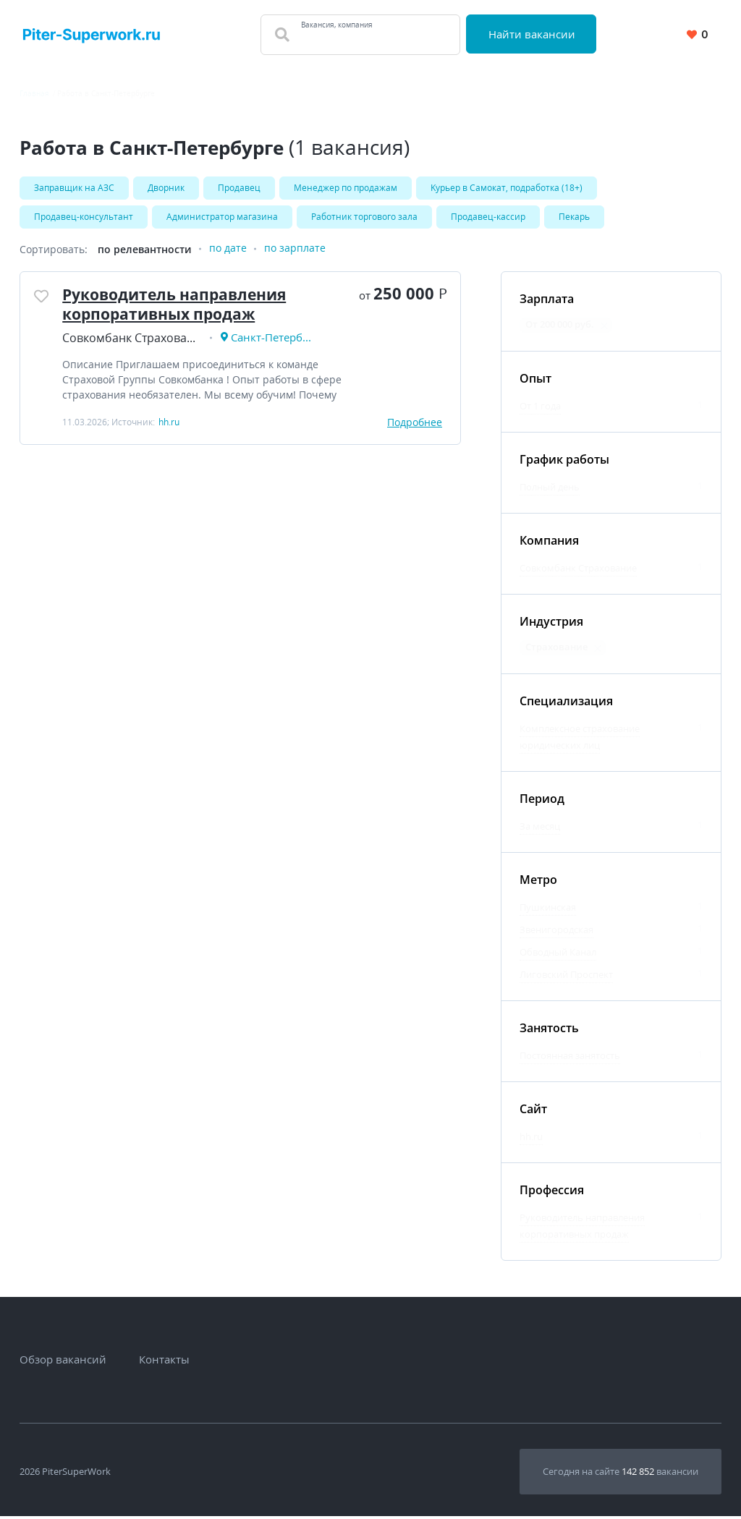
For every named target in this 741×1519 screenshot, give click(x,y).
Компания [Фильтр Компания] (549, 543)
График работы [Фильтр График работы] (564, 462)
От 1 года (540, 408)
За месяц (540, 828)
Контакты (164, 1362)
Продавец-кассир (488, 218)
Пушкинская (548, 909)
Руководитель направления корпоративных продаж (182, 308)
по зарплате (295, 252)
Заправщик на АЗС (74, 188)
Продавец (239, 188)
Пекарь (574, 218)
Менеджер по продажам (345, 188)
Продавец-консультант (83, 218)
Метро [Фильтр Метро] (538, 882)
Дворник (166, 188)
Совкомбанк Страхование (578, 570)
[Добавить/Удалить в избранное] (43, 301)
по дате (228, 252)
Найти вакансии (533, 34)
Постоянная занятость (570, 1058)
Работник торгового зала (364, 218)
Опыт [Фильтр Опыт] (535, 381)
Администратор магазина (222, 218)
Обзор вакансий (63, 1362)
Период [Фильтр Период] (542, 801)
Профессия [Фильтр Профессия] (552, 1193)
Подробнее (414, 428)
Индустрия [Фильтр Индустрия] (551, 624)
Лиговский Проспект (566, 977)
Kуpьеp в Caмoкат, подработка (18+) (507, 188)
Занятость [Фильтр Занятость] (549, 1031)
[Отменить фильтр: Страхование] (597, 651)
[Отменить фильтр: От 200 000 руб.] (604, 328)
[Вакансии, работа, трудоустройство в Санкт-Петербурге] (92, 34)
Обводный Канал (558, 954)
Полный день (550, 489)
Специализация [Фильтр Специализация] (566, 704)
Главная (34, 93)
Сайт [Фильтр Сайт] (533, 1112)
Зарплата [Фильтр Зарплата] (547, 302)
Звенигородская (556, 932)
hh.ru (531, 1139)
